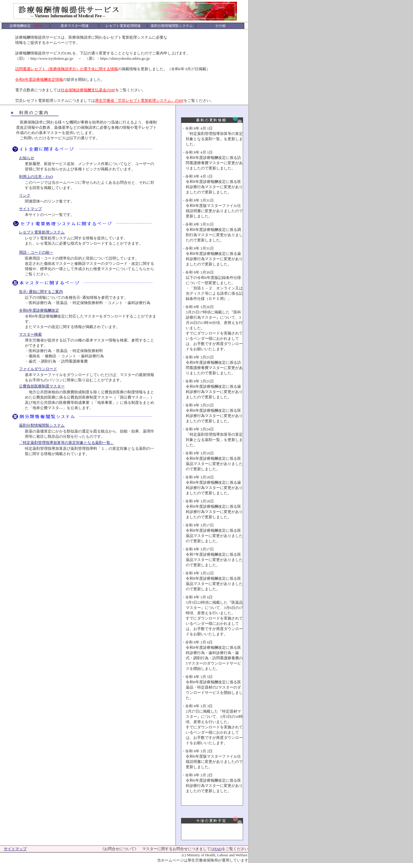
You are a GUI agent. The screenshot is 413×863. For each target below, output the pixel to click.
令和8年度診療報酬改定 (39, 310)
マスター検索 (30, 334)
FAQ (218, 849)
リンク (24, 195)
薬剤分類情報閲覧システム (42, 425)
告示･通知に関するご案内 (41, 291)
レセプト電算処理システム (42, 232)
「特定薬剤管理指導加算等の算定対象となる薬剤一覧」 (66, 442)
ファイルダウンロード (38, 369)
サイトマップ (30, 209)
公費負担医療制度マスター (42, 386)
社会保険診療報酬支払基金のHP (88, 90)
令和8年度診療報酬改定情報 (39, 79)
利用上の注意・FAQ (36, 176)
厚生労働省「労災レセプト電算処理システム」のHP (139, 100)
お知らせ (26, 158)
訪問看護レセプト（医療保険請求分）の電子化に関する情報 (66, 69)
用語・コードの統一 (36, 252)
